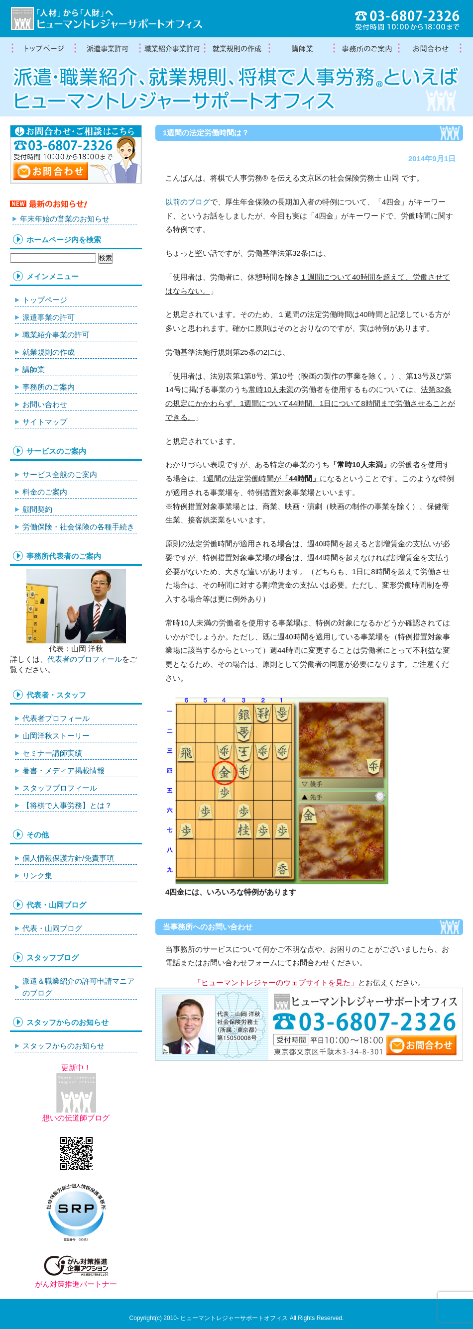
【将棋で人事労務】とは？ (67, 805)
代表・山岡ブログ (52, 928)
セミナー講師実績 (52, 753)
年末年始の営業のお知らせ (65, 218)
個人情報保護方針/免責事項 (68, 858)
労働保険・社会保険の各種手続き (78, 526)
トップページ (42, 48)
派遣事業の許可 (48, 317)
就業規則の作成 (236, 48)
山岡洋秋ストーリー (56, 735)
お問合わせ (430, 48)
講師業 (301, 48)
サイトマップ (44, 421)
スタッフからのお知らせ (63, 1045)
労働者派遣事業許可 (107, 48)
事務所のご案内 (48, 387)
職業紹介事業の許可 (171, 48)
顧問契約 (37, 509)
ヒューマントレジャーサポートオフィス (234, 1318)
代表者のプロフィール (84, 659)
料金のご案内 (44, 492)
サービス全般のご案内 (59, 474)
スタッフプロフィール (59, 788)
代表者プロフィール (56, 718)
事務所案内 (366, 48)
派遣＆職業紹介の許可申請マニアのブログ (78, 987)
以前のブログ (187, 202)
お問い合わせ (44, 404)
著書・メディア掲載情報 (63, 770)
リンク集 (37, 875)
